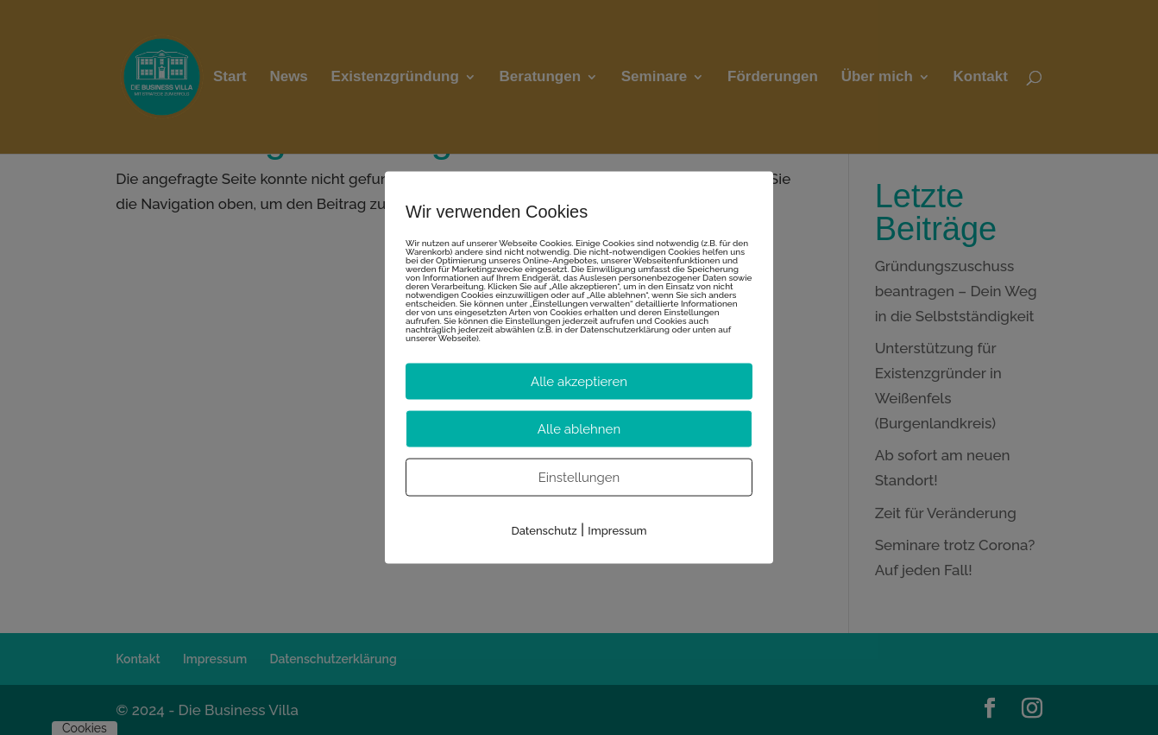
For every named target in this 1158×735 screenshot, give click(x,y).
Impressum (617, 529)
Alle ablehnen (579, 428)
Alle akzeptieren (579, 381)
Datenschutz (543, 529)
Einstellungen (579, 477)
